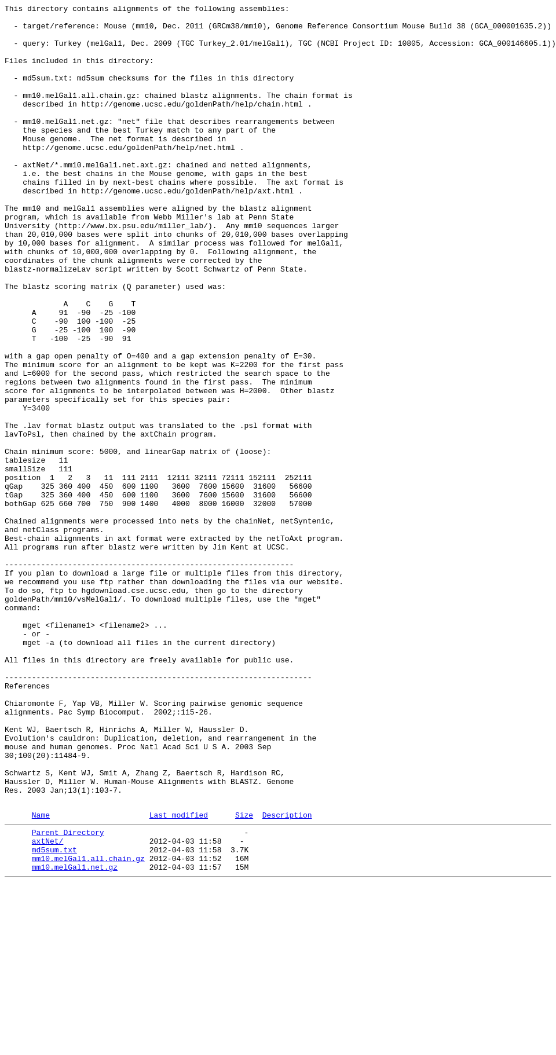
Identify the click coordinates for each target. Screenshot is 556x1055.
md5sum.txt (54, 1016)
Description (287, 976)
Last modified (178, 976)
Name (41, 976)
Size (244, 976)
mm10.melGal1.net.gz (75, 1037)
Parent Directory (68, 995)
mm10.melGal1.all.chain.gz (88, 1026)
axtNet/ (48, 1006)
